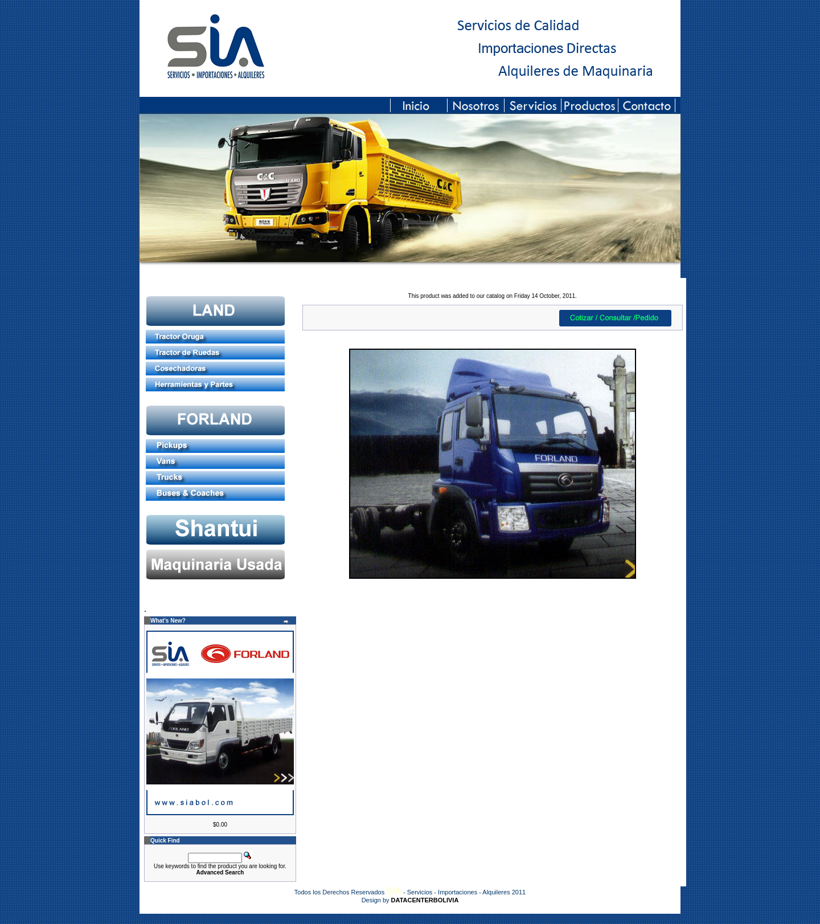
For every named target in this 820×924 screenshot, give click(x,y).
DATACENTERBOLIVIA (425, 900)
